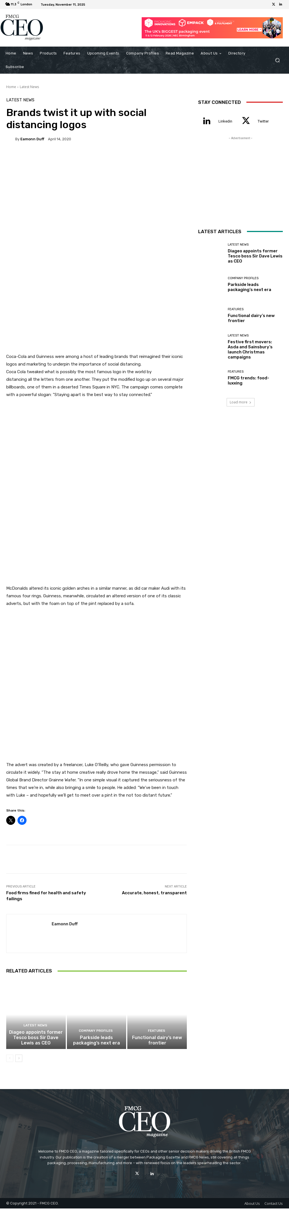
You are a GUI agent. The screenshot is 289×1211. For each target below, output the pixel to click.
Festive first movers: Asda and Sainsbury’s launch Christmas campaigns (250, 349)
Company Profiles (95, 1034)
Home (11, 86)
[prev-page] (9, 1060)
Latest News (29, 86)
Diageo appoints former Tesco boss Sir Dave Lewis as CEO (35, 1040)
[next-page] (18, 1060)
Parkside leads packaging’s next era (96, 1043)
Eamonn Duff (32, 139)
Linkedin (225, 121)
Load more (240, 402)
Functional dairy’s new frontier (157, 1043)
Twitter (263, 121)
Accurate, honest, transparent (154, 892)
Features (156, 1034)
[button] (277, 60)
